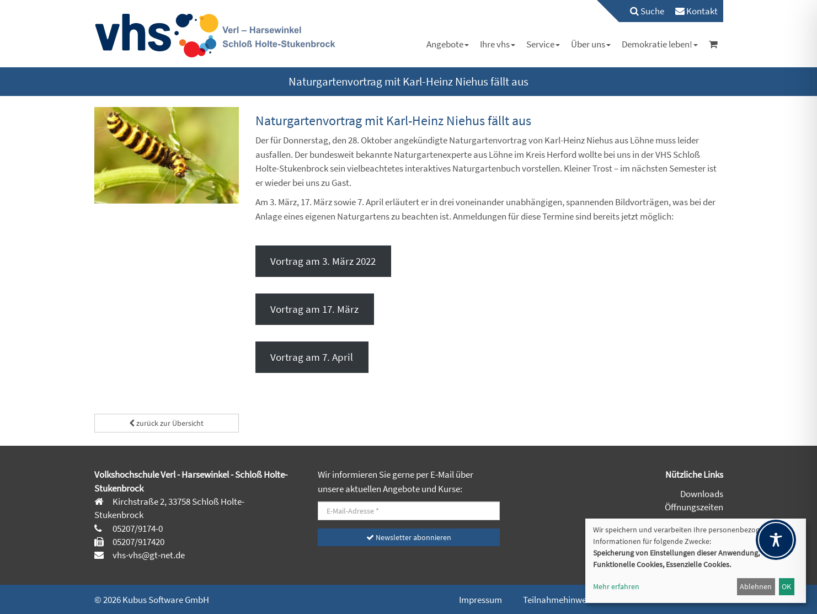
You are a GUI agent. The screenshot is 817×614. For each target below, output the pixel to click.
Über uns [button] (591, 44)
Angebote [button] (447, 44)
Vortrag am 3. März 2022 (323, 261)
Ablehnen (756, 586)
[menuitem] (641, 11)
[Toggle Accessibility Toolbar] (776, 540)
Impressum (480, 600)
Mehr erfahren (616, 586)
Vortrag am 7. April (311, 357)
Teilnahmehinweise (560, 600)
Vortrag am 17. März (314, 309)
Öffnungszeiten (694, 507)
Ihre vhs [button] (497, 44)
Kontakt (696, 11)
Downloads (701, 494)
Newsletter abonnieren (408, 537)
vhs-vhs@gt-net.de (148, 555)
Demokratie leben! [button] (660, 44)
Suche (647, 11)
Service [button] (543, 44)
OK (786, 586)
